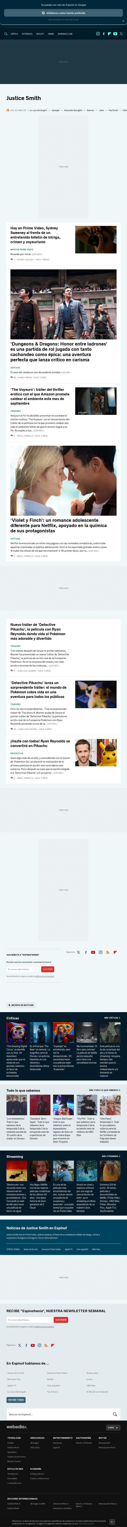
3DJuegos (34, 1442)
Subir (111, 1427)
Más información (86, 1523)
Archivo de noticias (22, 1005)
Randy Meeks (25, 377)
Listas (90, 1379)
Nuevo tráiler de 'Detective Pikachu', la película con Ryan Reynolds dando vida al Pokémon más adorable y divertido (37, 631)
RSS (107, 951)
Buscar (115, 1414)
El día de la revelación (97, 1391)
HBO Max (96, 1249)
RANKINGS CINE (65, 33)
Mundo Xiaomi (14, 1461)
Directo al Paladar (84, 1442)
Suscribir (47, 969)
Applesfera (12, 1452)
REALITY (40, 33)
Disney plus (92, 1372)
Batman (90, 110)
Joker (101, 110)
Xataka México (14, 1503)
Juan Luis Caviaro (26, 670)
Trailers (15, 411)
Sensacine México (61, 1503)
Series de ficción (31, 1249)
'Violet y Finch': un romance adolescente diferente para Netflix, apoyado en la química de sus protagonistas (58, 525)
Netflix (50, 1379)
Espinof (56, 1447)
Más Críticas (111, 1017)
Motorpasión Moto (107, 1447)
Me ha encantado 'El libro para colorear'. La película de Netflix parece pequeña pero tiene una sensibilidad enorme (87, 1054)
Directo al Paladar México (84, 1505)
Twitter (121, 34)
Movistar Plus (14, 1379)
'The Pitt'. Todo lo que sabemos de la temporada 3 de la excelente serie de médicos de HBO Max (86, 1127)
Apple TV (69, 1249)
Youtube (115, 34)
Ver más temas (16, 1399)
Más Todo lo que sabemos (103, 1090)
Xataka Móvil (13, 1447)
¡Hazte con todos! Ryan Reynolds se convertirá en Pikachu (40, 743)
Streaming (14, 1157)
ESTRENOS (27, 33)
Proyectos (16, 753)
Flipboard (109, 34)
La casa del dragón (38, 110)
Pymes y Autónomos (39, 1478)
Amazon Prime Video (21, 249)
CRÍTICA (14, 33)
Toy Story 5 (52, 1391)
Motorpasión (104, 1442)
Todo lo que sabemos (23, 1091)
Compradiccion (14, 1483)
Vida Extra (34, 1447)
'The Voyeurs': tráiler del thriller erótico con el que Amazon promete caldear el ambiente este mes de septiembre (39, 396)
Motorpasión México (108, 1503)
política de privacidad (44, 976)
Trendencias (12, 1473)
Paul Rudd (113, 110)
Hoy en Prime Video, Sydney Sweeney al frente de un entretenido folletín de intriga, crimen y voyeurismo (35, 235)
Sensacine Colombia (62, 1508)
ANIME (51, 33)
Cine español (82, 1249)
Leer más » (37, 254)
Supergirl (55, 110)
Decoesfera (12, 1478)
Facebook (104, 34)
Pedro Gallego (25, 259)
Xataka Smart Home (16, 1456)
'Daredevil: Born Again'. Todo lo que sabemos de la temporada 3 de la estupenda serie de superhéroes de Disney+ (39, 1128)
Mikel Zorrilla (25, 435)
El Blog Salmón (37, 1473)
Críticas (15, 367)
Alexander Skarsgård (73, 110)
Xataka (10, 1442)
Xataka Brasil (13, 1508)
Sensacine (57, 1442)
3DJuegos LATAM (37, 1503)
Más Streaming (110, 1156)
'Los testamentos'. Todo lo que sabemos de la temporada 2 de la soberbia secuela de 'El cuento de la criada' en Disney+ (16, 1128)
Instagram (98, 34)
